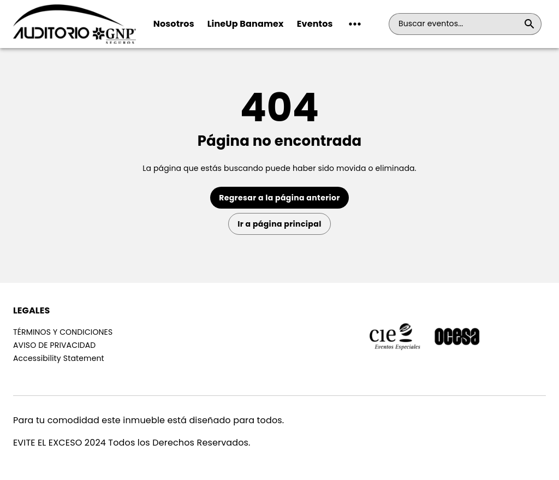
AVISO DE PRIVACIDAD (54, 345)
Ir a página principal (279, 223)
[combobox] (458, 24)
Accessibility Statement (58, 358)
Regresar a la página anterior (279, 197)
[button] (355, 24)
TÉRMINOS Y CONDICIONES (62, 332)
